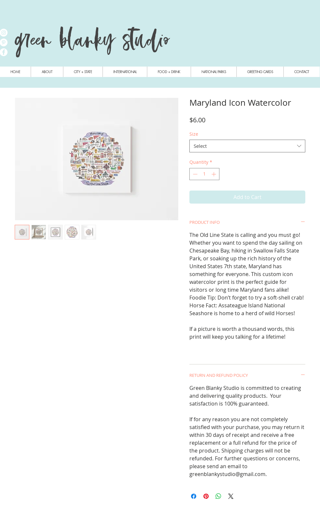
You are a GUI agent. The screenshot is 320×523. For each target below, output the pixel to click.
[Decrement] (194, 174)
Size (193, 134)
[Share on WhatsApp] (218, 496)
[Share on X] (231, 496)
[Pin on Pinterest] (206, 496)
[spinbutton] (204, 174)
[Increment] (214, 174)
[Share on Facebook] (194, 496)
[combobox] (247, 146)
